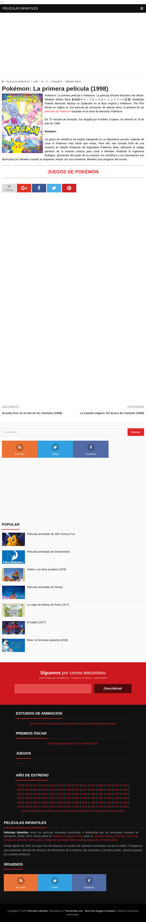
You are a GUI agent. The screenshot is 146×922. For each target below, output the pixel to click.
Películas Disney (103, 836)
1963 (20, 802)
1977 (20, 798)
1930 (65, 811)
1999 (68, 789)
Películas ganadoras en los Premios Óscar (73, 743)
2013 (68, 785)
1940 (92, 806)
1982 (92, 793)
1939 (101, 806)
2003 (36, 789)
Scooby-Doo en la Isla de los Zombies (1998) (32, 413)
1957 (68, 802)
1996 (92, 789)
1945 (52, 806)
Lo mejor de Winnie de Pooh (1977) (48, 604)
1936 (125, 806)
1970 (76, 798)
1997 (84, 789)
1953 (101, 802)
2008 (109, 785)
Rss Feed (20, 449)
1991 (20, 793)
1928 (81, 811)
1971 (68, 798)
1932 (49, 811)
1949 (20, 806)
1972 (60, 798)
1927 (89, 811)
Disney (56, 723)
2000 (60, 789)
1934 (33, 811)
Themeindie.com (74, 910)
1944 (60, 806)
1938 (109, 806)
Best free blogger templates (100, 910)
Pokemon (56, 81)
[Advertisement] (73, 44)
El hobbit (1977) (36, 622)
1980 (109, 793)
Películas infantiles (20, 8)
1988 (44, 793)
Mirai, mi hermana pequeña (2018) (47, 640)
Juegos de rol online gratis (101, 839)
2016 (44, 785)
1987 (52, 793)
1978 (125, 793)
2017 (36, 785)
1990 (28, 793)
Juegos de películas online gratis (23, 839)
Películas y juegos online (68, 836)
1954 (92, 802)
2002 (44, 789)
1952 (109, 802)
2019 (20, 785)
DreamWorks (70, 723)
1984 (76, 793)
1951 (117, 802)
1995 (101, 789)
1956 (76, 802)
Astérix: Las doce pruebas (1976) (46, 569)
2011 (84, 785)
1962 (28, 802)
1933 (41, 811)
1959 (52, 802)
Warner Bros (73, 81)
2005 (20, 789)
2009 (101, 785)
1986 (60, 793)
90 (42, 81)
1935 (24, 811)
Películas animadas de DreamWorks (48, 551)
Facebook (91, 449)
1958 (60, 802)
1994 (109, 789)
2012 (76, 785)
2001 (52, 789)
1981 (101, 793)
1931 (57, 811)
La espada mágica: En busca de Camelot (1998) (112, 413)
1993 (117, 789)
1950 (125, 802)
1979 (117, 793)
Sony (83, 723)
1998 (35, 81)
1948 (28, 806)
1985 (68, 793)
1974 (44, 798)
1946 (44, 806)
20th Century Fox (39, 723)
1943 (68, 806)
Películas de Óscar (126, 836)
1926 (97, 811)
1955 (84, 802)
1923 (122, 811)
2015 (52, 785)
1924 (113, 811)
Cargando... (23, 763)
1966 (109, 798)
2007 (117, 785)
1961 (36, 802)
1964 (125, 798)
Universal (93, 723)
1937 (117, 806)
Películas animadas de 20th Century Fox (51, 534)
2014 (60, 785)
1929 (73, 811)
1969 (84, 798)
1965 (117, 798)
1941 (84, 806)
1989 (36, 793)
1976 (28, 798)
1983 (84, 793)
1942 (76, 806)
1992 (125, 789)
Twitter (55, 449)
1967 (101, 798)
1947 (36, 806)
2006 (125, 785)
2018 (28, 785)
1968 (92, 798)
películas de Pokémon (58, 111)
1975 (36, 798)
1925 (105, 811)
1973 (52, 798)
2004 (28, 789)
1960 (44, 802)
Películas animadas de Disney (45, 587)
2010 (92, 785)
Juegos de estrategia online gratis (64, 839)
